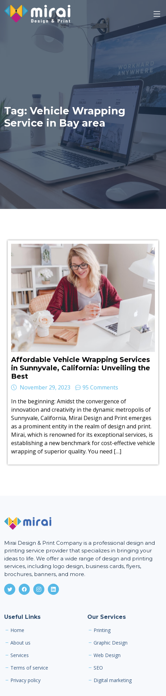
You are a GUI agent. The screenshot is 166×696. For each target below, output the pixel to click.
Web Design (107, 655)
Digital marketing (113, 680)
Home (17, 630)
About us (20, 642)
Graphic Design (111, 642)
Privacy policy (25, 680)
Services (19, 655)
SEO (98, 667)
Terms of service (29, 667)
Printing (102, 630)
